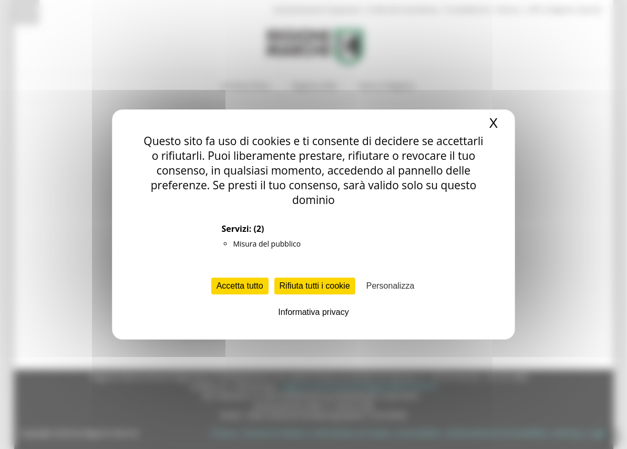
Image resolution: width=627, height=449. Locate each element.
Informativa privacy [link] (313, 312)
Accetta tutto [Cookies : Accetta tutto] (240, 285)
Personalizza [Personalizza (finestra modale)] (390, 285)
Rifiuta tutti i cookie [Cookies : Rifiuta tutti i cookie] (315, 285)
